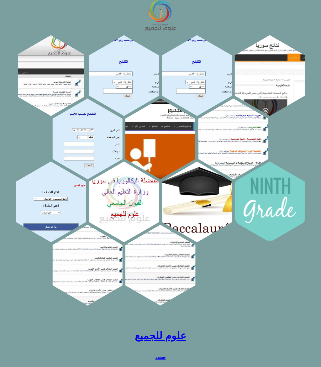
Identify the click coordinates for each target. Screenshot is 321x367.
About (160, 358)
